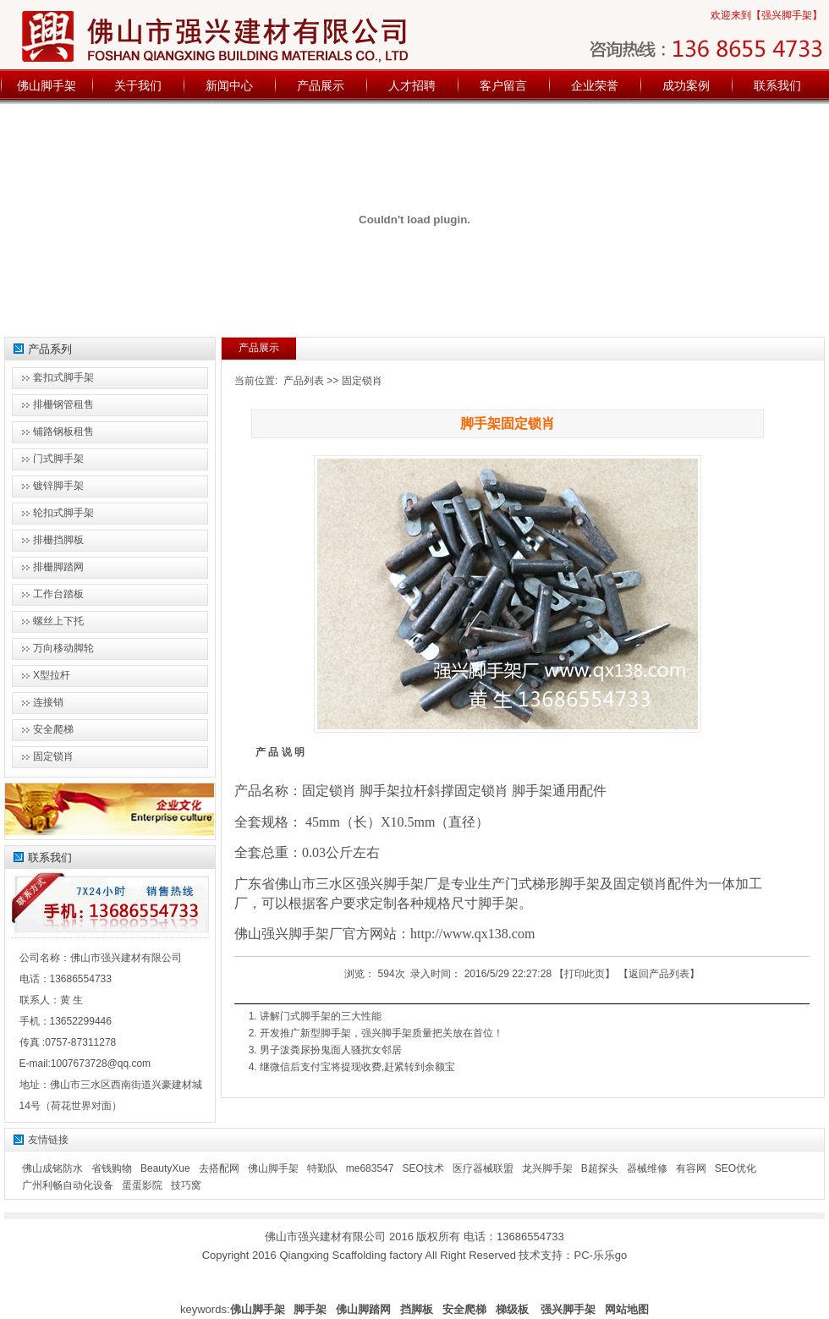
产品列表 (303, 381)
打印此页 (584, 974)
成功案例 (686, 85)
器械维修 (647, 1168)
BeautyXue (165, 1168)
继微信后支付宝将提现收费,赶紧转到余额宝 (357, 1067)
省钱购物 (111, 1168)
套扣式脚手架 (63, 377)
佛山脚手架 (46, 85)
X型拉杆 (51, 675)
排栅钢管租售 (63, 404)
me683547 (370, 1168)
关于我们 (138, 85)
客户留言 (503, 85)
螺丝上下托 (58, 621)
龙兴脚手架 (547, 1168)
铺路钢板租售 (63, 431)
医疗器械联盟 (483, 1168)
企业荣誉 (594, 85)
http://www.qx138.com (472, 933)
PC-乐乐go (600, 1255)
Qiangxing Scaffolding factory (350, 1255)
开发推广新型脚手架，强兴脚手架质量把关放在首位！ (381, 1033)
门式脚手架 (58, 458)
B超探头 (599, 1168)
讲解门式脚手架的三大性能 (321, 1016)
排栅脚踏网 (58, 567)
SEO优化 (735, 1168)
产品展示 (320, 85)
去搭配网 (219, 1168)
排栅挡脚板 (58, 540)
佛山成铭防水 (52, 1168)
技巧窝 (186, 1185)
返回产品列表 (659, 974)
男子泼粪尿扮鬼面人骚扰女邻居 (331, 1050)
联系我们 (777, 85)
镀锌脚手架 (58, 486)
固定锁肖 (362, 381)
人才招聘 (412, 85)
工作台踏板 (58, 594)
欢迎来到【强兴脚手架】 (766, 15)
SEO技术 (422, 1168)
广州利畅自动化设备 (67, 1185)
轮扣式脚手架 (63, 513)
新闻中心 (229, 85)
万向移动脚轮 (63, 648)
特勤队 (322, 1168)
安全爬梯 (53, 729)
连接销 (48, 702)
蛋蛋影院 (142, 1185)
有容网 (691, 1168)
